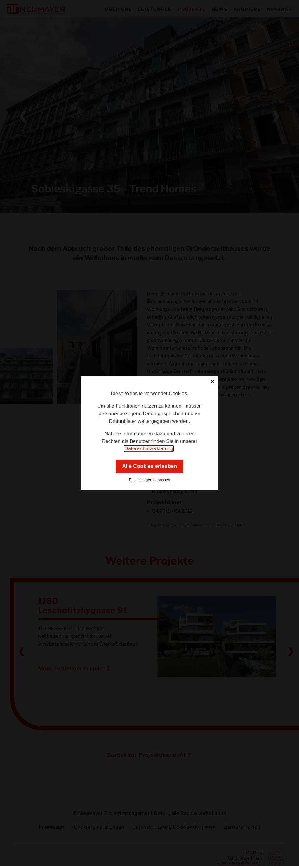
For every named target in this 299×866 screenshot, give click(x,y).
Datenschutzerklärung (148, 448)
